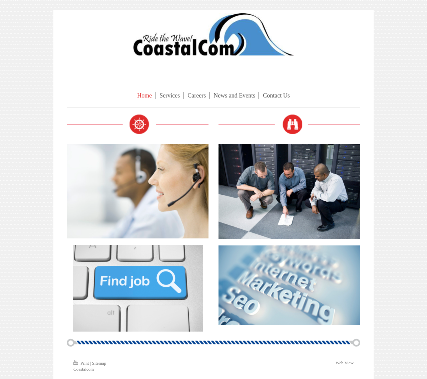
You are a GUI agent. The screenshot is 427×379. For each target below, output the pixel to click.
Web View (345, 362)
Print (81, 363)
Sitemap (99, 363)
